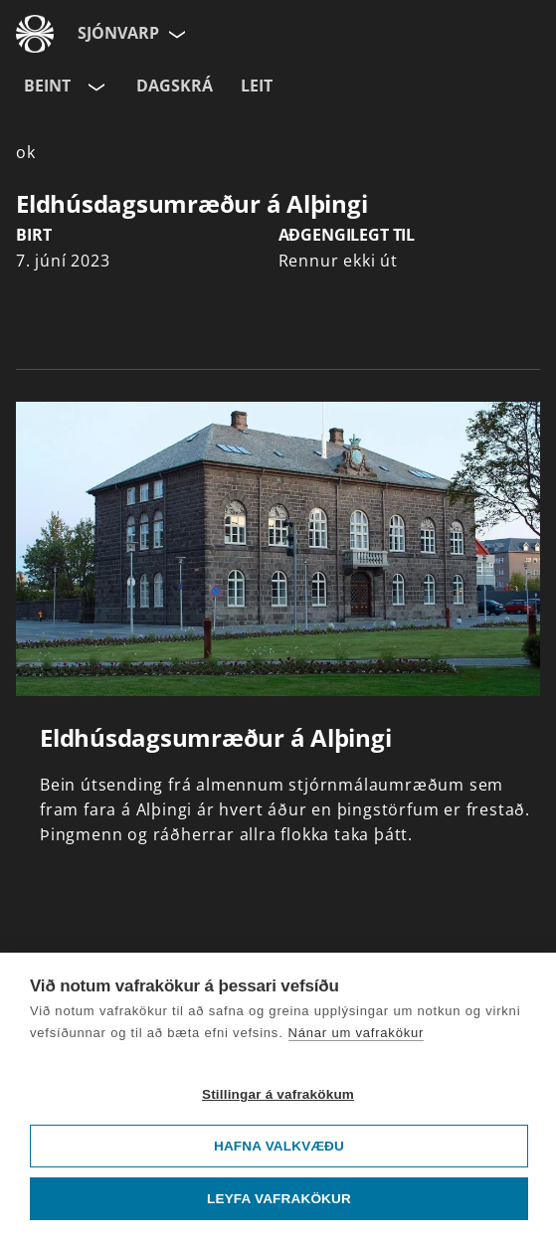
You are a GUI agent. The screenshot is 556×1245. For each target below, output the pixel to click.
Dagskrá (174, 85)
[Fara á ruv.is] (35, 34)
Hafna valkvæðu (279, 1146)
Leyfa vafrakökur (279, 1198)
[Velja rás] (94, 86)
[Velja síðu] (175, 34)
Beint (47, 85)
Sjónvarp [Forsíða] (118, 33)
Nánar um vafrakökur (356, 1032)
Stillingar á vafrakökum (278, 1094)
